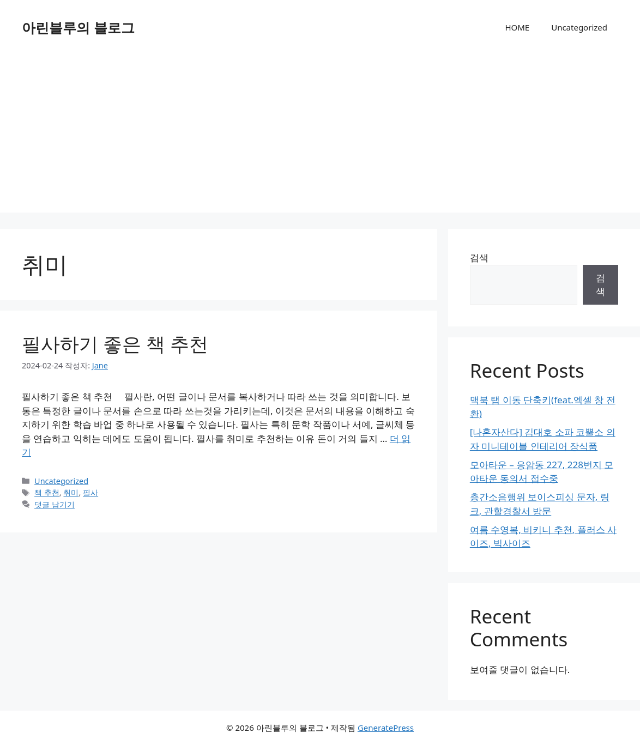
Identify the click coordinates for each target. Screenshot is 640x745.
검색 (479, 257)
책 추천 (46, 492)
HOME (517, 27)
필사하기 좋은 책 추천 (115, 343)
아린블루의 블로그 (78, 27)
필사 (90, 492)
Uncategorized (579, 27)
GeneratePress (386, 727)
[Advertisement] (320, 136)
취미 (71, 492)
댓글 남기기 (54, 504)
